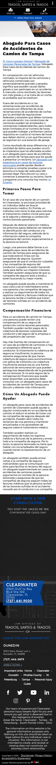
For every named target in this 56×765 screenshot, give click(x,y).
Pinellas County (32, 675)
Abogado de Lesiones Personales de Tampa (26, 63)
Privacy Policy (43, 755)
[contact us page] (28, 10)
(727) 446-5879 (13, 659)
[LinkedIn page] (47, 692)
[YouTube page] (33, 692)
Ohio (49, 722)
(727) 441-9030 (19, 601)
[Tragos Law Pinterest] (28, 701)
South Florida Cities (32, 722)
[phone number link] (44, 10)
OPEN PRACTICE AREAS (28, 18)
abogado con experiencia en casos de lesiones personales (27, 162)
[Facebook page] (8, 692)
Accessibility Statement (16, 758)
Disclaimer (27, 755)
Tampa (26, 679)
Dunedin (13, 675)
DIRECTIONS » (12, 664)
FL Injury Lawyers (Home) (18, 61)
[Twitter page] (20, 692)
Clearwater (43, 670)
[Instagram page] (16, 701)
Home (28, 670)
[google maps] (11, 10)
